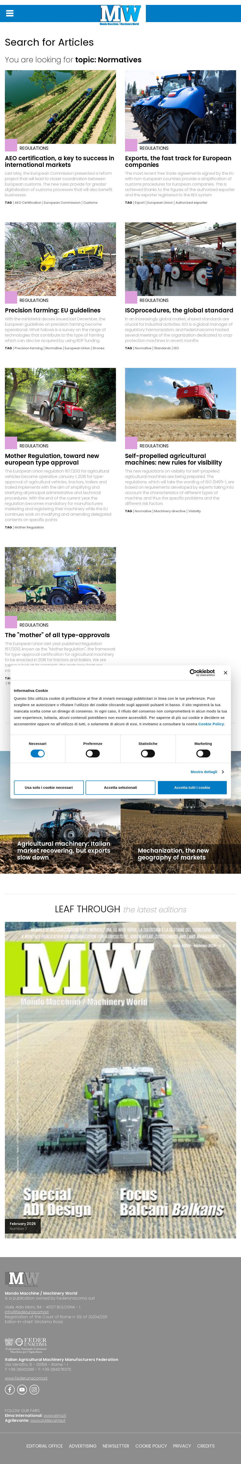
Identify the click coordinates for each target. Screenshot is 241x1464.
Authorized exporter (191, 202)
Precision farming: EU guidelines (53, 310)
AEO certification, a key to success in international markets (59, 161)
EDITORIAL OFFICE (44, 1446)
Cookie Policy (211, 724)
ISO (176, 348)
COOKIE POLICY (151, 1446)
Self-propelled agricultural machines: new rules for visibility (173, 459)
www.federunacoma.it (26, 1378)
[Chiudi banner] (225, 672)
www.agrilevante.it (47, 1420)
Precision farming (29, 348)
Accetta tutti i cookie (192, 787)
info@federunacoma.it (27, 1312)
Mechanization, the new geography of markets (173, 853)
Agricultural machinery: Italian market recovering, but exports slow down (63, 850)
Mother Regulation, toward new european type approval (52, 459)
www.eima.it (55, 1415)
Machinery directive (170, 511)
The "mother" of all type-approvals (57, 635)
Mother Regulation (29, 527)
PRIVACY (182, 1446)
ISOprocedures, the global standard (179, 310)
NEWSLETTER (116, 1446)
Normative (53, 348)
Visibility (194, 511)
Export (140, 202)
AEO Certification (28, 202)
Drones (98, 348)
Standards (162, 348)
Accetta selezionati (120, 787)
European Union (160, 202)
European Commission (62, 202)
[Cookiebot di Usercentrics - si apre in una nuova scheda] (193, 672)
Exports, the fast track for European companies (178, 161)
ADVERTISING (83, 1446)
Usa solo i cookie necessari (49, 787)
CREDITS (206, 1446)
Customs (90, 202)
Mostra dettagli (204, 772)
